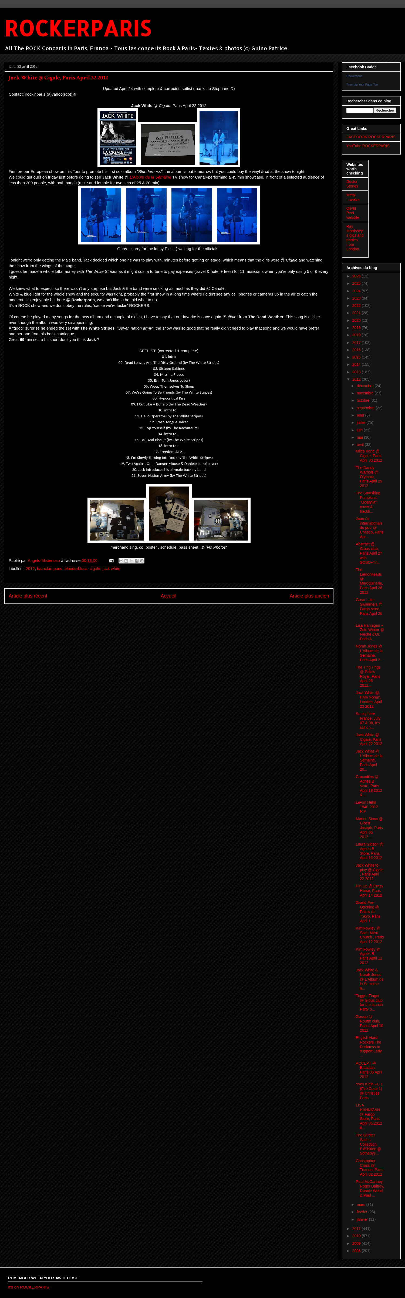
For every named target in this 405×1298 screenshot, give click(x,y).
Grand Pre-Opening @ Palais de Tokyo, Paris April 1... (368, 911)
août (361, 415)
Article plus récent (28, 596)
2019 (357, 328)
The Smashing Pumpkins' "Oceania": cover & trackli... (368, 502)
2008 (357, 1251)
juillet (361, 422)
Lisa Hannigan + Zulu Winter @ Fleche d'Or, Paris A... (370, 632)
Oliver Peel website (352, 213)
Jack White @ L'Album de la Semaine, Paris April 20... (369, 760)
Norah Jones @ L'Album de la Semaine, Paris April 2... (369, 653)
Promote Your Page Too (362, 84)
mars (361, 1204)
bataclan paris (49, 568)
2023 (357, 298)
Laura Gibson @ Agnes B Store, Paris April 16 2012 (369, 851)
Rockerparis (354, 76)
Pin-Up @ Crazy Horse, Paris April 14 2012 (369, 890)
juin (360, 430)
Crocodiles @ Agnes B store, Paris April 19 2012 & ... (369, 785)
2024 (357, 291)
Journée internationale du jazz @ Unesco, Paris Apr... (369, 527)
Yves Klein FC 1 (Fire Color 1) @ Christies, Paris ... (369, 1091)
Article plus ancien (309, 596)
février (362, 1212)
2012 (30, 568)
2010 (357, 1236)
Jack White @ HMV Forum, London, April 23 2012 (369, 699)
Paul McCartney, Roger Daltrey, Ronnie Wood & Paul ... (370, 1188)
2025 (357, 283)
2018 (357, 335)
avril (361, 444)
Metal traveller (353, 197)
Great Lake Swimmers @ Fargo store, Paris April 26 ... (369, 609)
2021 (357, 313)
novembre (365, 393)
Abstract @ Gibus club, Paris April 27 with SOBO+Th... (369, 553)
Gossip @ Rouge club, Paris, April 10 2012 (369, 1023)
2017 (357, 342)
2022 (357, 305)
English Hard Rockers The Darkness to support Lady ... (369, 1046)
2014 (357, 364)
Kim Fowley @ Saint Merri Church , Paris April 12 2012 (370, 935)
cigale (95, 568)
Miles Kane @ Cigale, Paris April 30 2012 (369, 455)
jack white (111, 568)
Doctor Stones (352, 183)
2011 (357, 1228)
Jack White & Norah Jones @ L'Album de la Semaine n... (370, 979)
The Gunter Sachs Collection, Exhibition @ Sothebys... (368, 1144)
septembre (366, 408)
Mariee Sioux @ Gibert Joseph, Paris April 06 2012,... (369, 828)
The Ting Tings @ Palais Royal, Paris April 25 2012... (368, 676)
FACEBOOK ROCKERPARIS (371, 137)
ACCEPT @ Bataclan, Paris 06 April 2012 (369, 1070)
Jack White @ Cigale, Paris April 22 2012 (369, 739)
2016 (357, 350)
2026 (357, 276)
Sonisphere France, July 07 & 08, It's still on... (368, 720)
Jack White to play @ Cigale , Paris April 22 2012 (369, 872)
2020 (357, 320)
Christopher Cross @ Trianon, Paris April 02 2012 (369, 1167)
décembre (365, 386)
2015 (357, 357)
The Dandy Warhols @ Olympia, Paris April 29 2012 (369, 476)
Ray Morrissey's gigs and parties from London (355, 237)
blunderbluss (76, 568)
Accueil (168, 596)
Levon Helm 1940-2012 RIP (367, 807)
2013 (357, 372)
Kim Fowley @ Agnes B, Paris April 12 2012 (369, 956)
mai (360, 437)
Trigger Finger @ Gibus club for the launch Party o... (369, 1002)
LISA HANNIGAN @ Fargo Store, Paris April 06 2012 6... (369, 1116)
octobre (363, 400)
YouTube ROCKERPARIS (368, 146)
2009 (357, 1243)
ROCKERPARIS (77, 28)
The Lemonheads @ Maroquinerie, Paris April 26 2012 (369, 581)
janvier (363, 1219)
